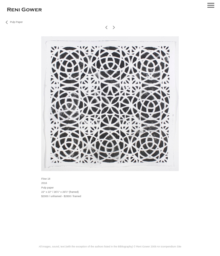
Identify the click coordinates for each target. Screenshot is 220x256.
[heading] (24, 10)
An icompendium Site (169, 246)
